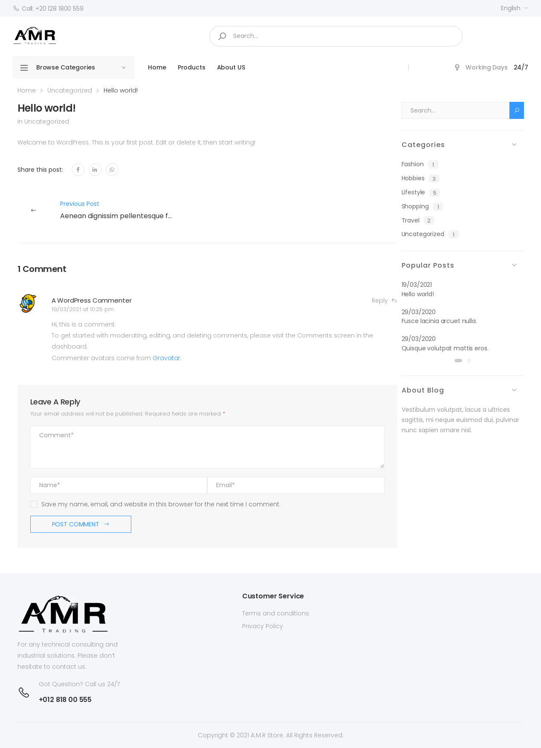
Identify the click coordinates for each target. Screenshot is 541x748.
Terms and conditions (275, 613)
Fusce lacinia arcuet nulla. (439, 321)
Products (191, 67)
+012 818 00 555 (65, 700)
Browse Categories (57, 68)
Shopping (423, 206)
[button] (458, 360)
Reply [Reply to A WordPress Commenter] (384, 301)
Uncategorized (69, 90)
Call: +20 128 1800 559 (48, 8)
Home (157, 67)
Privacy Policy (262, 626)
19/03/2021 (417, 284)
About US (231, 67)
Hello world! (418, 294)
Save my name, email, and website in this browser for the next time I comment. (161, 504)
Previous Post (120, 210)
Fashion (420, 164)
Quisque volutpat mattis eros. (445, 348)
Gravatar (166, 358)
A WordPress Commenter (92, 300)
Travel (418, 220)
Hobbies (421, 178)
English (511, 8)
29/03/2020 (419, 312)
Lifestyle (421, 192)
